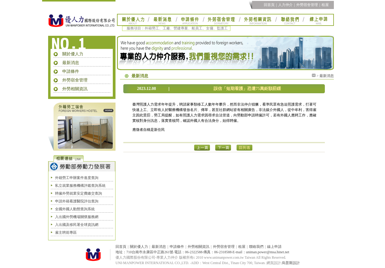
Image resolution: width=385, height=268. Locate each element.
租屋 (325, 5)
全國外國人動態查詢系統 (75, 209)
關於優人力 (72, 54)
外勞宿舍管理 (307, 5)
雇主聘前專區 (66, 232)
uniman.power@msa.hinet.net (267, 252)
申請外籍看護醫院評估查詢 (76, 201)
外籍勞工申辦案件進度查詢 (76, 178)
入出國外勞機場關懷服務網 (76, 217)
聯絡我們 (256, 247)
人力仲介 (285, 5)
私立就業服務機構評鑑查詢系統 (80, 185)
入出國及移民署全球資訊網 (76, 225)
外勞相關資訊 (75, 89)
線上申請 (274, 247)
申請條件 (70, 71)
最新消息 (70, 62)
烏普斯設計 (291, 263)
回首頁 (269, 5)
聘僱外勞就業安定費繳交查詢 (78, 193)
